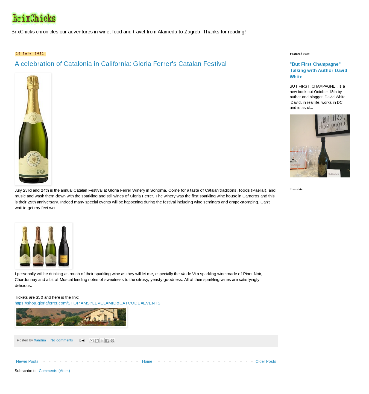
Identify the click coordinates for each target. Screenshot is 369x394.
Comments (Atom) (54, 371)
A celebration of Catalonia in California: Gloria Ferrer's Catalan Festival (121, 63)
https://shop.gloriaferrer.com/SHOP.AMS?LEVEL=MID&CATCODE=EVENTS (87, 303)
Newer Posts (27, 361)
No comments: (63, 340)
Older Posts (266, 361)
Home (147, 361)
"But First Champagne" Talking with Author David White (318, 70)
